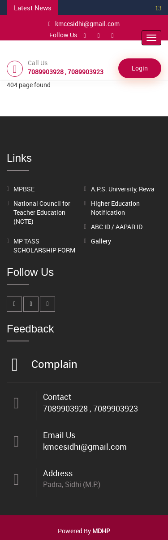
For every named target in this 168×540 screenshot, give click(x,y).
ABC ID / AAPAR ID (116, 226)
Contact (57, 396)
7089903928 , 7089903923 (90, 408)
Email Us (59, 434)
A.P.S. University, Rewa (123, 189)
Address (58, 473)
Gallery (101, 241)
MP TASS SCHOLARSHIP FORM (44, 245)
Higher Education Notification (115, 208)
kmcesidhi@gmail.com (84, 23)
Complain (53, 365)
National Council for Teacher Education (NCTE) (41, 212)
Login (140, 68)
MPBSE (23, 189)
